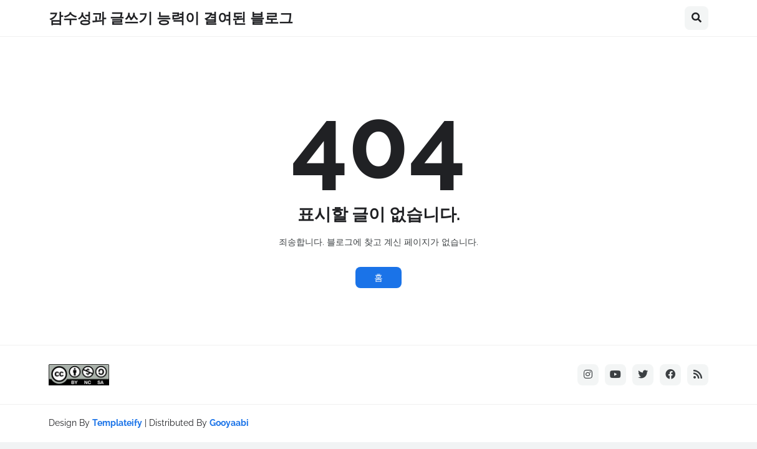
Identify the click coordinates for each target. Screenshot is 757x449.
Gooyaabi (229, 423)
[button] (696, 18)
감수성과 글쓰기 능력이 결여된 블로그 (171, 17)
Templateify (117, 423)
